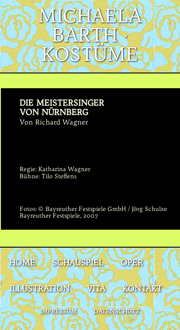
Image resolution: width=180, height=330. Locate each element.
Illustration (39, 288)
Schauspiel (78, 262)
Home (22, 262)
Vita (96, 288)
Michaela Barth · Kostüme (90, 35)
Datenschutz (117, 311)
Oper (132, 262)
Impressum (58, 311)
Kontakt (142, 288)
